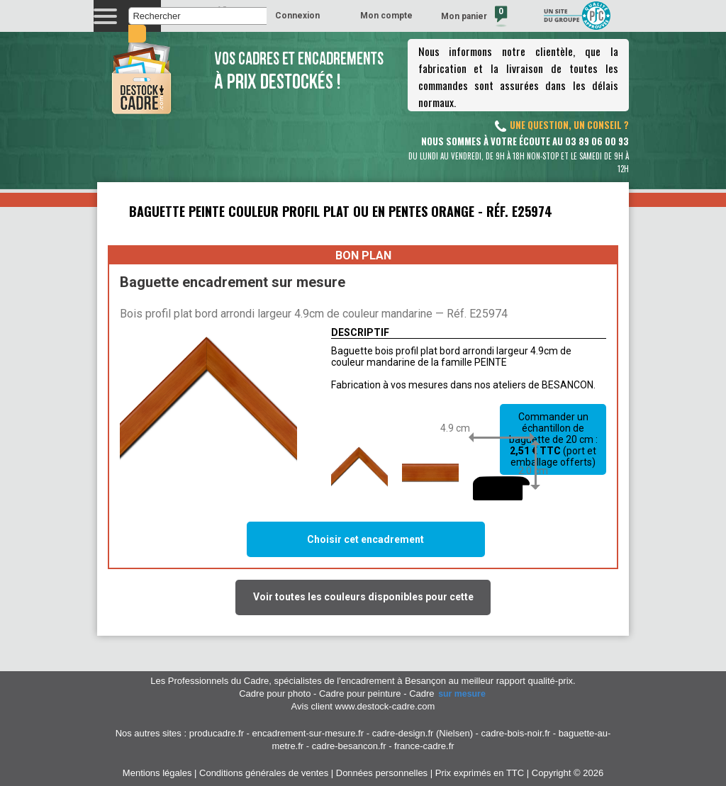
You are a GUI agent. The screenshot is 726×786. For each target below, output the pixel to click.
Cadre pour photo (275, 693)
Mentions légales (157, 773)
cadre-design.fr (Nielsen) (422, 733)
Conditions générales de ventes (263, 773)
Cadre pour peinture (360, 693)
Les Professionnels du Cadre (209, 680)
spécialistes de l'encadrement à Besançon (361, 680)
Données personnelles (382, 773)
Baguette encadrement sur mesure (232, 282)
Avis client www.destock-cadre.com (363, 706)
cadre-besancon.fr (349, 746)
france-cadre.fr (424, 746)
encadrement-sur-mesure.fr (308, 733)
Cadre (448, 693)
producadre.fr (216, 733)
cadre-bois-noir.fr (516, 733)
